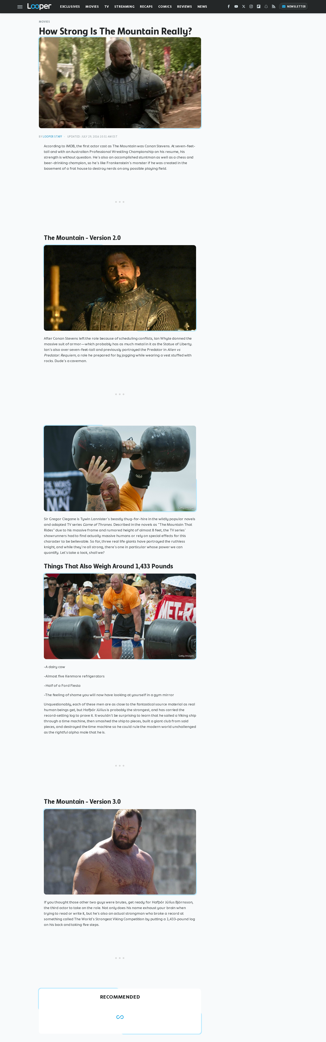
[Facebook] (229, 7)
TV (106, 6)
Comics (165, 6)
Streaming (124, 6)
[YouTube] (236, 7)
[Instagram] (251, 7)
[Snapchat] (266, 7)
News (202, 6)
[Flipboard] (259, 7)
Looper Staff (52, 136)
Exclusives (70, 6)
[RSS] (274, 7)
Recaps (146, 6)
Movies (92, 6)
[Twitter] (244, 7)
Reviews (184, 6)
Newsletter (294, 6)
